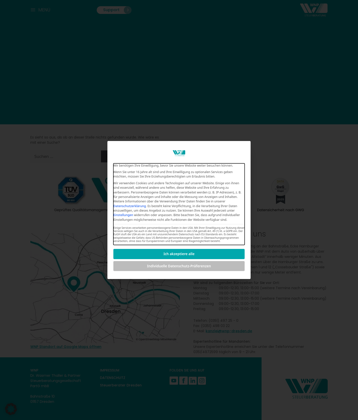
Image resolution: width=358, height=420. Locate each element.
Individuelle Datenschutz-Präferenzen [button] (179, 266)
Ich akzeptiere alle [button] (179, 253)
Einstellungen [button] (123, 215)
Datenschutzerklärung (129, 206)
